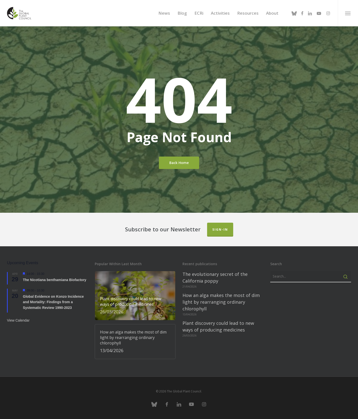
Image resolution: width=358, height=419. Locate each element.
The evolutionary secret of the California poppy (215, 277)
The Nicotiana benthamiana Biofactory (54, 280)
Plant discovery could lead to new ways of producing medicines (218, 326)
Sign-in (220, 229)
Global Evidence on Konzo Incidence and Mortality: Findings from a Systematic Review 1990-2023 (53, 302)
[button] (348, 13)
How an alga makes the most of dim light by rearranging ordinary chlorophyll (221, 302)
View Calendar (18, 320)
